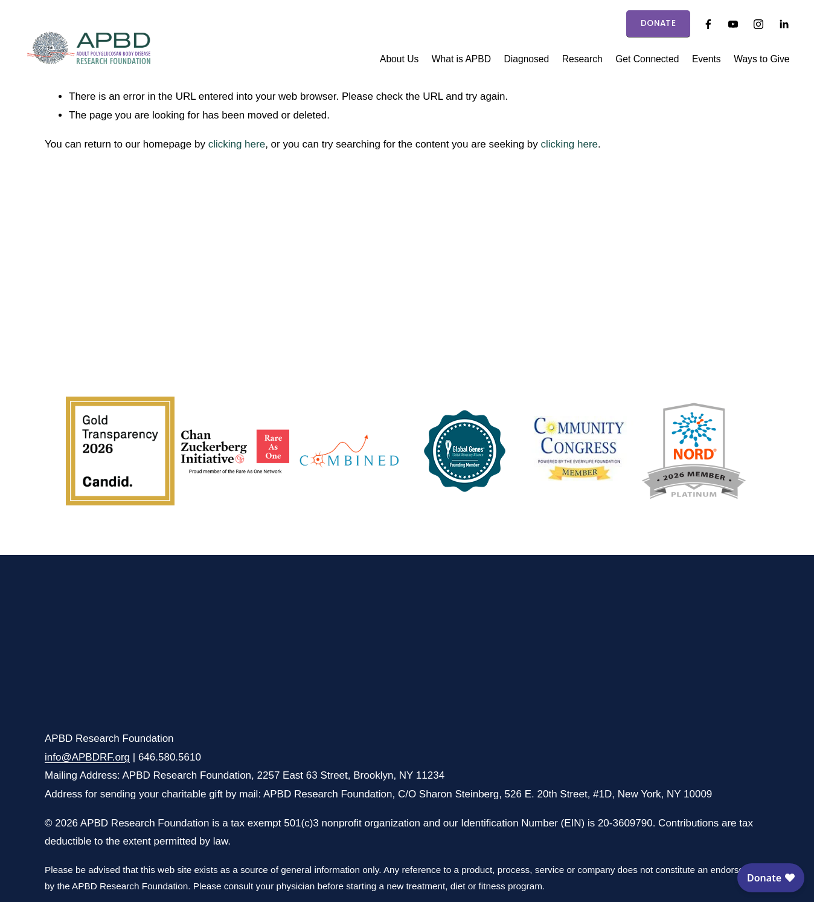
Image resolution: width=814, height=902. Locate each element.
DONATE (658, 23)
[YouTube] (733, 24)
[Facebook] (708, 24)
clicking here (237, 144)
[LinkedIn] (784, 24)
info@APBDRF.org (87, 757)
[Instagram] (758, 24)
